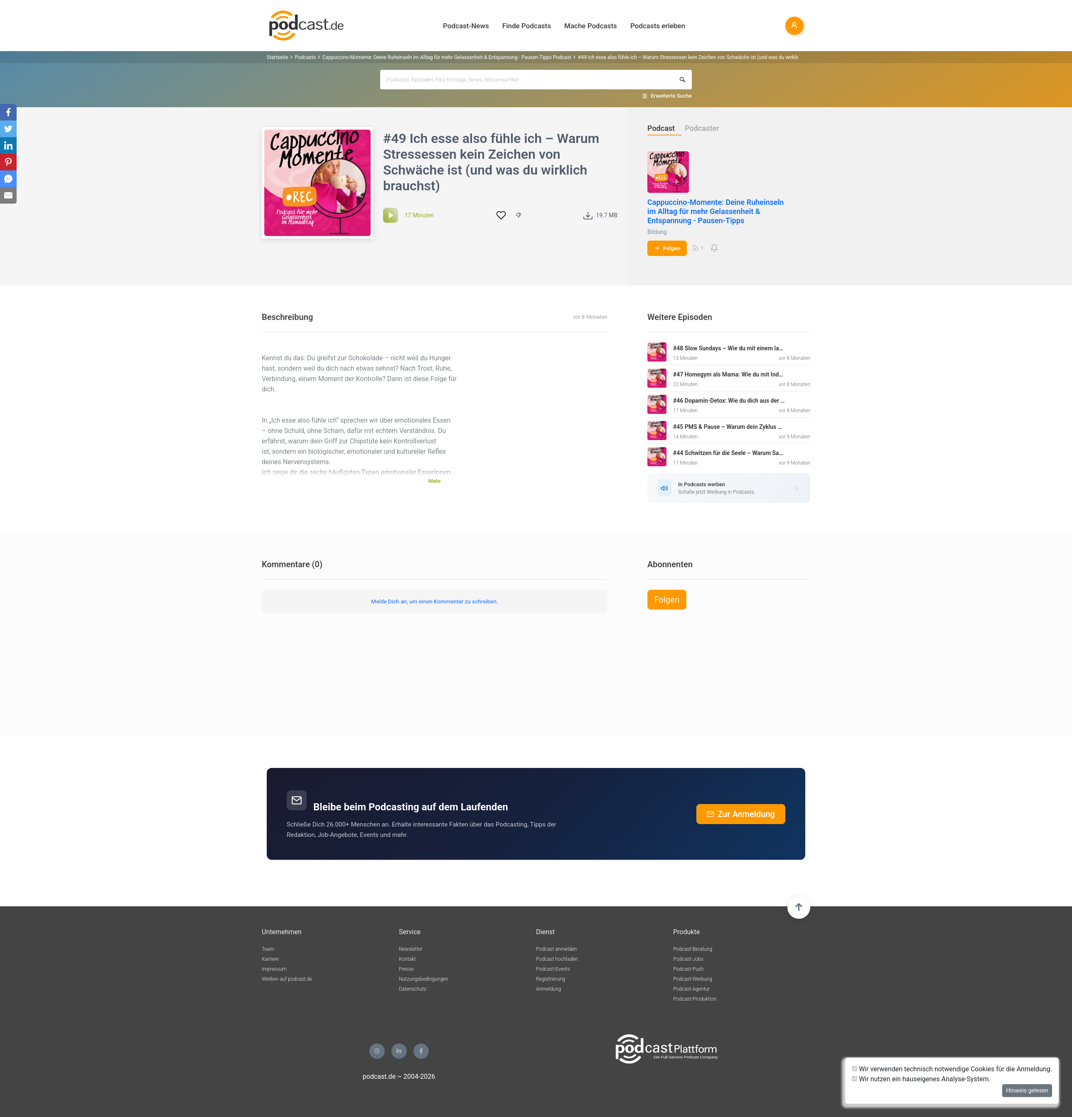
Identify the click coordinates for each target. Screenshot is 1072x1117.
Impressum (274, 969)
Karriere (270, 959)
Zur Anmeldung (741, 814)
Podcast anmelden (556, 949)
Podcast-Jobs (688, 959)
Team (268, 949)
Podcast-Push (688, 969)
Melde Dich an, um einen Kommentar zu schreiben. (434, 601)
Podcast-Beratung (692, 949)
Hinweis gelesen (1027, 1090)
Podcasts (305, 57)
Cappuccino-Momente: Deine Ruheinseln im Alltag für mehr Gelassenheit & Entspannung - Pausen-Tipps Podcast (446, 57)
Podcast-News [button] (466, 26)
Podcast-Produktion (694, 999)
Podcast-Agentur (691, 989)
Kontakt (407, 959)
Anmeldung (548, 989)
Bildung (657, 232)
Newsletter (411, 949)
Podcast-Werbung (692, 979)
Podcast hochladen (557, 959)
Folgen (667, 248)
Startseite (277, 57)
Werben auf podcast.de (287, 979)
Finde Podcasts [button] (526, 26)
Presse (406, 969)
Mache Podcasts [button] (590, 26)
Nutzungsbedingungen (423, 979)
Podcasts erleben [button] (657, 26)
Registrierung (550, 979)
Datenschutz (412, 989)
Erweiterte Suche (671, 96)
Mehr (434, 481)
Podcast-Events (553, 969)
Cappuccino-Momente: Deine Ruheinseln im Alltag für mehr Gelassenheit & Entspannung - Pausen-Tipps (715, 211)
